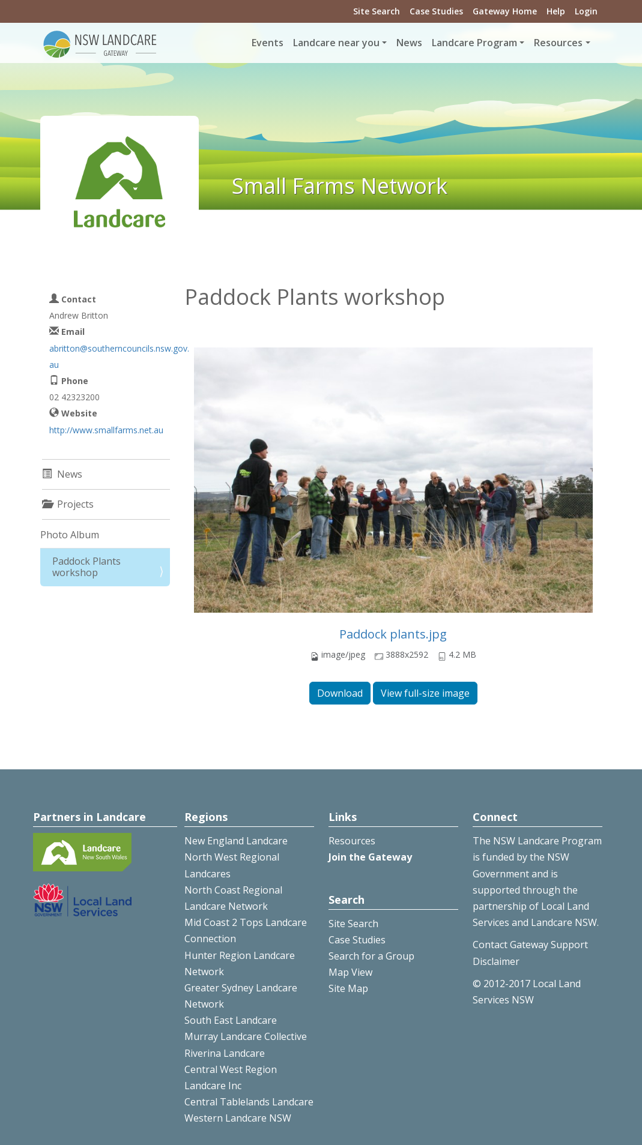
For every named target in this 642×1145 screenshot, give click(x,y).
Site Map (348, 988)
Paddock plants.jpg (393, 634)
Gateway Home (505, 11)
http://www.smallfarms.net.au (106, 430)
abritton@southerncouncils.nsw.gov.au (119, 356)
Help (556, 11)
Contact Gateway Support (530, 944)
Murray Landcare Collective (245, 1036)
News (409, 42)
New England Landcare (236, 840)
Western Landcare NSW (237, 1118)
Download (340, 693)
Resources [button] (558, 42)
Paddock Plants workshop (86, 566)
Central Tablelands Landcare (248, 1101)
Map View (350, 972)
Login (586, 11)
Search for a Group (371, 956)
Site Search (376, 11)
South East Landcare (230, 1020)
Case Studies (436, 11)
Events (267, 42)
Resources (352, 840)
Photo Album (69, 534)
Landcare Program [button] (474, 42)
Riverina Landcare (224, 1053)
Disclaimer (496, 961)
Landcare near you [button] (336, 42)
